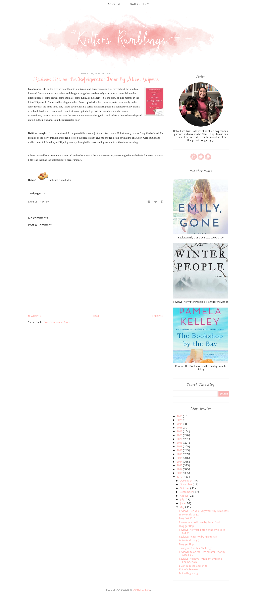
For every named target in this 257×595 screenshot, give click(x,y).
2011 (180, 472)
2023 (180, 427)
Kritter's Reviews (188, 569)
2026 (180, 416)
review (45, 201)
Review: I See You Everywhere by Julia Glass (203, 510)
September (186, 491)
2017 (180, 450)
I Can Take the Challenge (193, 565)
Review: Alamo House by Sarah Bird (199, 522)
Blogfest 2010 (187, 518)
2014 (180, 461)
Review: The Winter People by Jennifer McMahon (200, 301)
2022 (180, 431)
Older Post (158, 316)
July (182, 499)
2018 (180, 446)
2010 (179, 476)
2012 (180, 469)
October (185, 488)
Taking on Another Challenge (195, 548)
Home (96, 316)
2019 (180, 442)
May (182, 507)
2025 (180, 419)
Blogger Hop (186, 526)
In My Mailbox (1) (189, 540)
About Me (114, 4)
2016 (180, 454)
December (186, 480)
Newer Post (35, 316)
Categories (139, 4)
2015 (180, 457)
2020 (180, 439)
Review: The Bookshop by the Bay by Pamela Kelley (200, 368)
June (183, 503)
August (184, 495)
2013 (180, 465)
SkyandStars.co (141, 590)
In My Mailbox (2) (189, 514)
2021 (180, 435)
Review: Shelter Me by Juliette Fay (198, 536)
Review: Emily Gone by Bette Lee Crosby (200, 237)
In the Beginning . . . (190, 573)
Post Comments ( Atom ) (57, 322)
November (186, 484)
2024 (180, 423)
